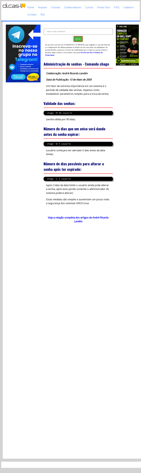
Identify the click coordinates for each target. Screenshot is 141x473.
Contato (32, 14)
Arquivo (42, 7)
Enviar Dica (103, 7)
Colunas (55, 7)
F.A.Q (116, 7)
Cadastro (128, 7)
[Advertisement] (77, 341)
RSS (43, 14)
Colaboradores (72, 7)
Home (30, 7)
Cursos (89, 7)
